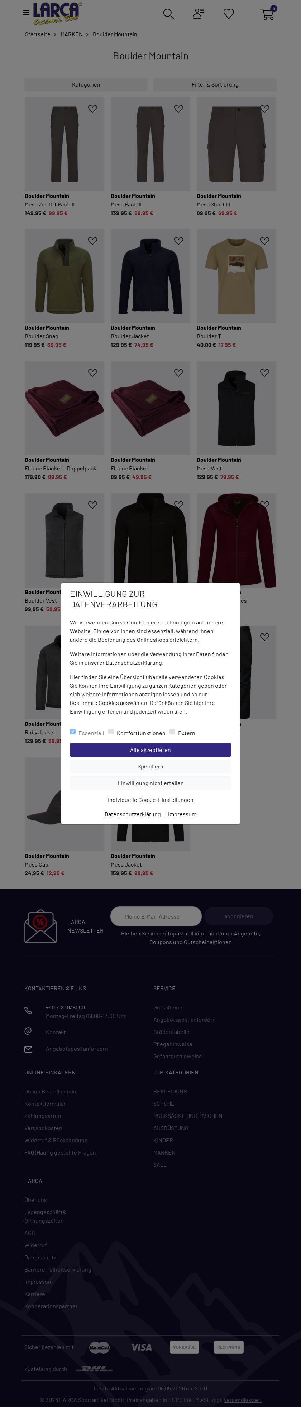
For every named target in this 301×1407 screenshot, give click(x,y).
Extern (186, 732)
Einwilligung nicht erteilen (166, 782)
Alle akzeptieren (179, 749)
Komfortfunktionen (141, 732)
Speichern (184, 766)
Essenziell (91, 732)
